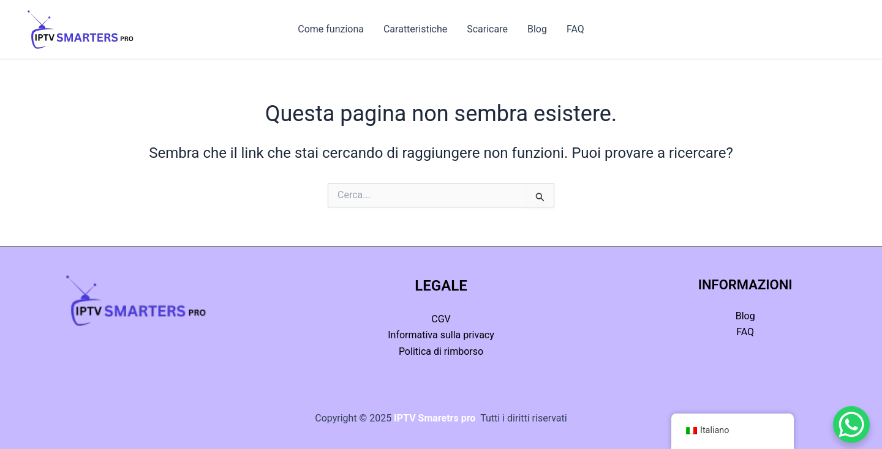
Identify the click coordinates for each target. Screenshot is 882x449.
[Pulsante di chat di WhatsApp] (851, 424)
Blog (537, 29)
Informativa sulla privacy (441, 335)
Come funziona (331, 29)
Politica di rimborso (441, 351)
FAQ (575, 29)
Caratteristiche (415, 29)
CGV (441, 319)
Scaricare (487, 29)
